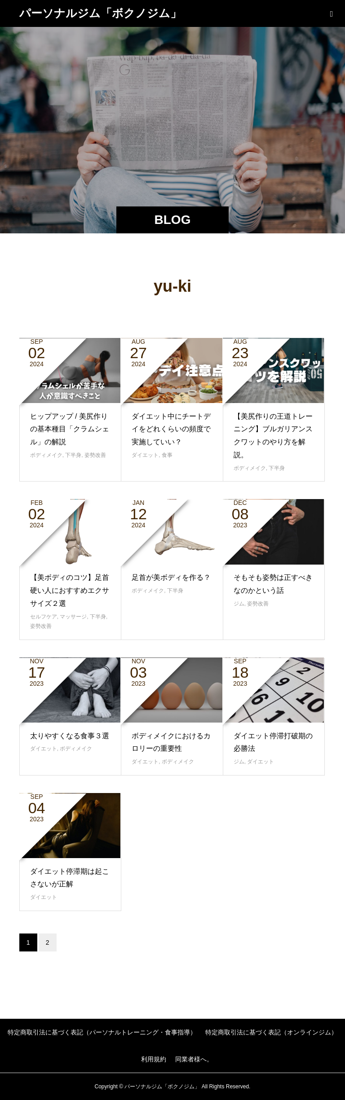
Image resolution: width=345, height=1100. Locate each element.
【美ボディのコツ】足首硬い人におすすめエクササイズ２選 (69, 590)
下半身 (73, 455)
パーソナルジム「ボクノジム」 (100, 13)
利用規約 (153, 1059)
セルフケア (43, 617)
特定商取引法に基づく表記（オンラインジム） (271, 1032)
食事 (167, 455)
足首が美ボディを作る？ (171, 577)
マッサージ (73, 617)
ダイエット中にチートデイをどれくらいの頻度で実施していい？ (171, 429)
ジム (239, 603)
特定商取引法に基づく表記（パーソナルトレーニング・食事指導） (102, 1032)
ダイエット (145, 455)
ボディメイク (46, 455)
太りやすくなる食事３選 (69, 736)
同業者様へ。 (194, 1059)
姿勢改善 (95, 455)
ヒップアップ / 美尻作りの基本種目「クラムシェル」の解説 (69, 429)
